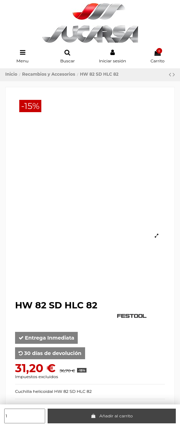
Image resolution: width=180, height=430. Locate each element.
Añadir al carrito (112, 415)
